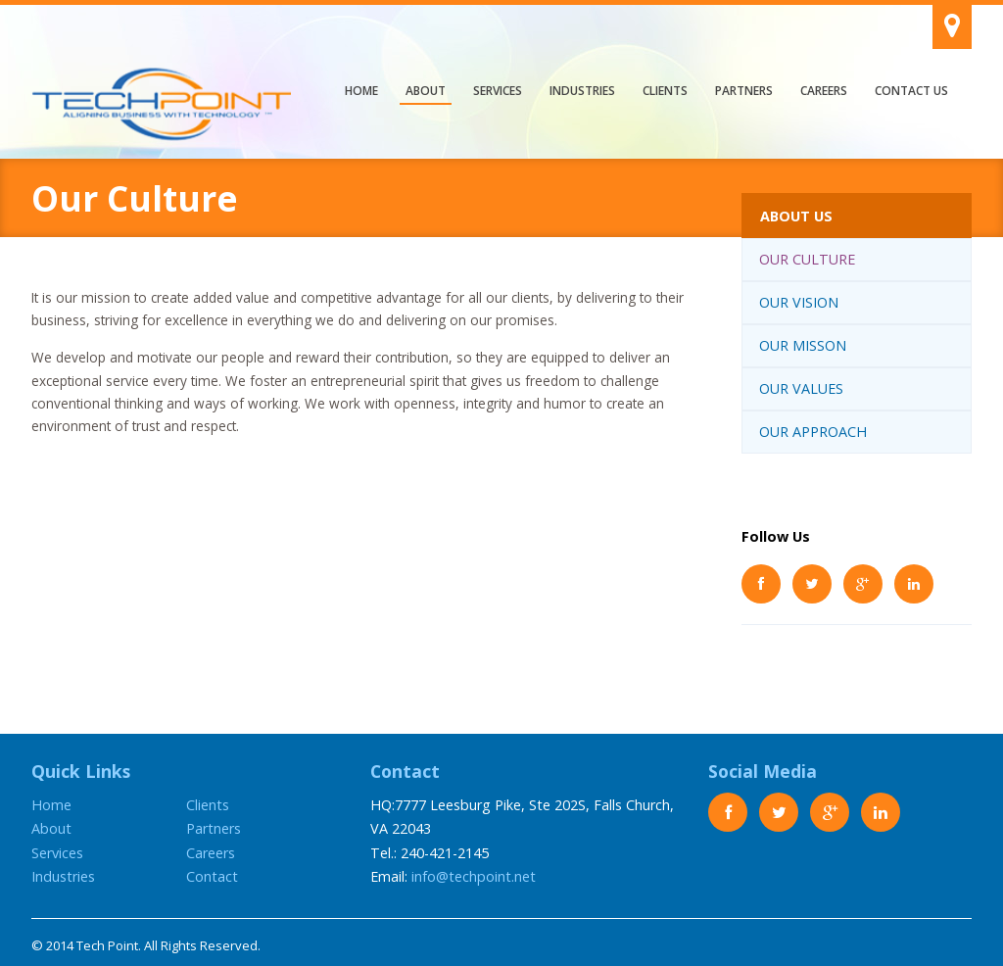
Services (497, 90)
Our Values (801, 388)
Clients (665, 90)
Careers (823, 90)
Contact (212, 876)
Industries (582, 90)
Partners (744, 90)
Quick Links (80, 771)
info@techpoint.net (473, 876)
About (426, 90)
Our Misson (802, 345)
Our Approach (813, 431)
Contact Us (911, 90)
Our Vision (798, 302)
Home (361, 90)
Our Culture (807, 259)
